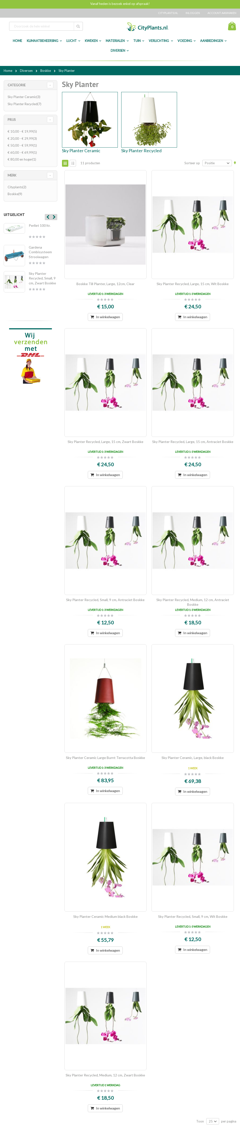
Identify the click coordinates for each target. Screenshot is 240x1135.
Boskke (46, 71)
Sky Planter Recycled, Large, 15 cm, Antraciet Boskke (192, 442)
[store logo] (148, 27)
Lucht (71, 41)
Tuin (137, 41)
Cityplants (18, 187)
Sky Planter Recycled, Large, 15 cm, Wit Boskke (193, 284)
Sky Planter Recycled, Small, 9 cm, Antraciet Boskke (105, 600)
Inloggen (193, 12)
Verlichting (159, 41)
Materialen (115, 41)
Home (8, 71)
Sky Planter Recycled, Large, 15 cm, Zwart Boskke (105, 442)
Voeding (185, 41)
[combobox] (46, 26)
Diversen (118, 50)
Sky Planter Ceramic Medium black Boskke (105, 916)
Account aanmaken (222, 12)
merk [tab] (12, 175)
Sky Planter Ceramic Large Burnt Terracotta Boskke (105, 758)
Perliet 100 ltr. (39, 225)
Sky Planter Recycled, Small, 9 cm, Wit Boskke (192, 916)
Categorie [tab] (17, 85)
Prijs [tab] (12, 120)
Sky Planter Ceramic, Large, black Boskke (193, 758)
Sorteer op (192, 163)
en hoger (22, 159)
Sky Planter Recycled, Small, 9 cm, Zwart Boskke (42, 278)
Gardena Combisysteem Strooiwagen (40, 252)
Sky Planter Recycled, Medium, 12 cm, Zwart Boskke (105, 1075)
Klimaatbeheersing (42, 41)
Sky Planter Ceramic (81, 150)
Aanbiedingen (211, 41)
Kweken (91, 41)
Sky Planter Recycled (141, 150)
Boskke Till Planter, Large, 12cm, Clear (105, 284)
